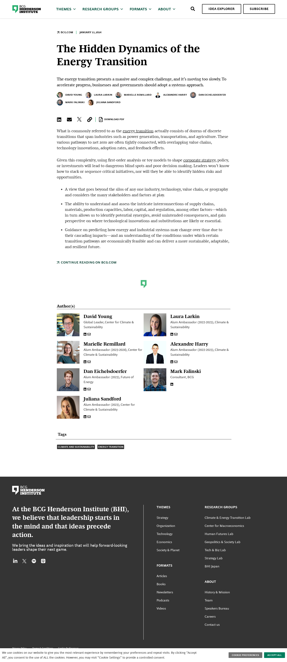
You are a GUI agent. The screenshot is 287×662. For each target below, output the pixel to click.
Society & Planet (168, 555)
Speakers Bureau (217, 613)
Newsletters (165, 597)
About (167, 9)
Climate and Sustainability (76, 451)
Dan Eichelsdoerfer (208, 95)
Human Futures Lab (219, 539)
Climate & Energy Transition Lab (227, 522)
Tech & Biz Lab (215, 555)
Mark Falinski (71, 102)
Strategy (162, 522)
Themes (66, 9)
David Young (69, 95)
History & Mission (217, 597)
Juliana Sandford (104, 102)
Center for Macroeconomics (224, 531)
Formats (141, 9)
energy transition (138, 130)
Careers (210, 621)
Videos (161, 613)
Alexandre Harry (171, 95)
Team (209, 605)
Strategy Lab (214, 563)
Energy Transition (110, 451)
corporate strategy (199, 160)
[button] (59, 119)
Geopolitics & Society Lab (222, 547)
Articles (162, 581)
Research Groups (103, 9)
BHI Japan (212, 571)
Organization (166, 531)
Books (161, 589)
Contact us (212, 629)
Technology (164, 539)
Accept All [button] (274, 655)
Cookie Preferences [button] (245, 655)
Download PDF (111, 119)
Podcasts (163, 605)
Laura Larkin (98, 95)
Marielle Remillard (133, 95)
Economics (164, 547)
